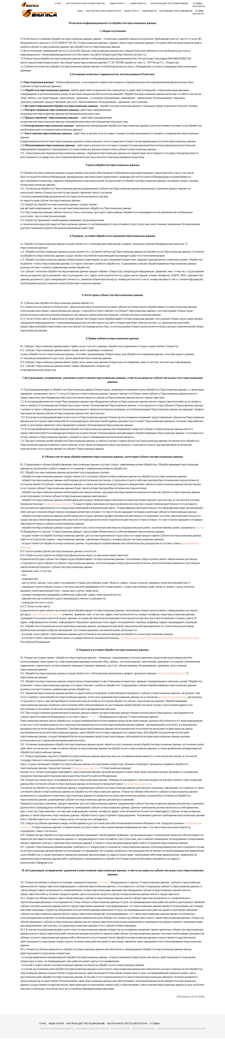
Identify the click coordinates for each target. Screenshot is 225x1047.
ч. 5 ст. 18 (93, 716)
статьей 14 (103, 882)
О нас (80, 11)
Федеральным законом (57, 504)
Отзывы (199, 11)
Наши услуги (131, 11)
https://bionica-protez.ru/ (46, 614)
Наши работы (149, 11)
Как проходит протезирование (175, 11)
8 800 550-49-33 (112, 3)
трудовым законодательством (139, 638)
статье (199, 527)
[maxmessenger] (201, 3)
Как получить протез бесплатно (103, 11)
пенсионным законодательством (178, 638)
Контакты (198, 13)
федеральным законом (172, 697)
